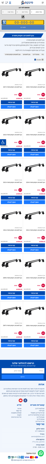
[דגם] (23, 12)
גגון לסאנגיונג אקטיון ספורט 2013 (12, 182)
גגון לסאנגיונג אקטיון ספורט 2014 (35, 182)
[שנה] (9, 12)
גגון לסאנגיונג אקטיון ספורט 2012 (35, 230)
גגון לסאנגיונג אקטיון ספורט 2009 (12, 278)
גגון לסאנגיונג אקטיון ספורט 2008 (35, 325)
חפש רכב (23, 27)
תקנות (19, 415)
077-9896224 (39, 431)
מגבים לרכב (40, 417)
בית (43, 54)
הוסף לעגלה (34, 107)
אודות (19, 408)
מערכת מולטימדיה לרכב (36, 415)
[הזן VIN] (23, 22)
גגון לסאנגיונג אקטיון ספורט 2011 (12, 230)
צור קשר (18, 411)
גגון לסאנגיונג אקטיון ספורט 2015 (12, 135)
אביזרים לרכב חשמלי (37, 413)
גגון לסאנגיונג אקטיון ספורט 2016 (35, 135)
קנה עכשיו (34, 102)
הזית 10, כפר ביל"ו (38, 442)
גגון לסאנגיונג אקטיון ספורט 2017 (12, 87)
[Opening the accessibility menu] (3, 142)
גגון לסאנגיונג (26, 54)
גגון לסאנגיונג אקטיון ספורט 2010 (35, 278)
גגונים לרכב (36, 54)
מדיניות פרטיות (16, 417)
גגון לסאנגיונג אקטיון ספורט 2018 (35, 87)
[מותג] (37, 12)
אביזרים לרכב (39, 421)
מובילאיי (41, 411)
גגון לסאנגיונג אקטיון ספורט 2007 (12, 325)
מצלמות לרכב (39, 408)
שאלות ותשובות (16, 413)
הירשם (23, 377)
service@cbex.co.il (37, 436)
